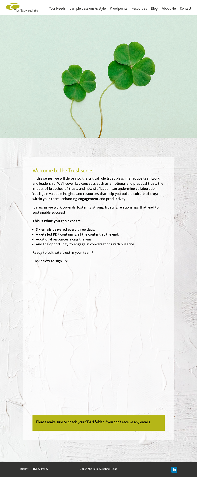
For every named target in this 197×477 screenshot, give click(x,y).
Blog (154, 8)
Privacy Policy (40, 469)
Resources (139, 8)
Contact (185, 8)
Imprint (24, 469)
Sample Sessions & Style (88, 8)
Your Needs (57, 8)
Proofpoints (118, 8)
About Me (169, 8)
